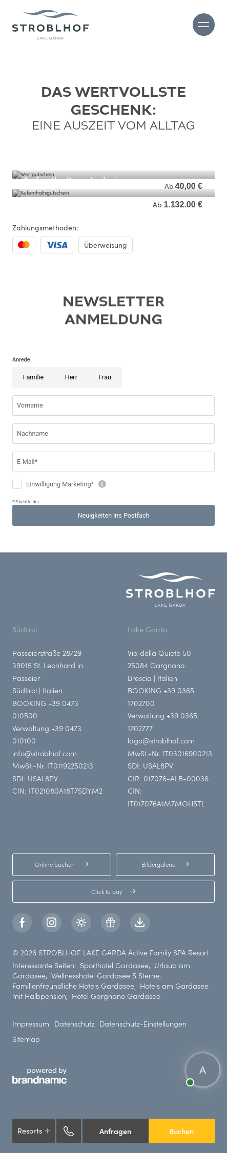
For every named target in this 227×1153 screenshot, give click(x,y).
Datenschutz (74, 1023)
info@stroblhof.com (44, 753)
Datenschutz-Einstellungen (143, 1023)
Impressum (30, 1023)
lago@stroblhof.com (161, 740)
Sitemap (26, 1039)
